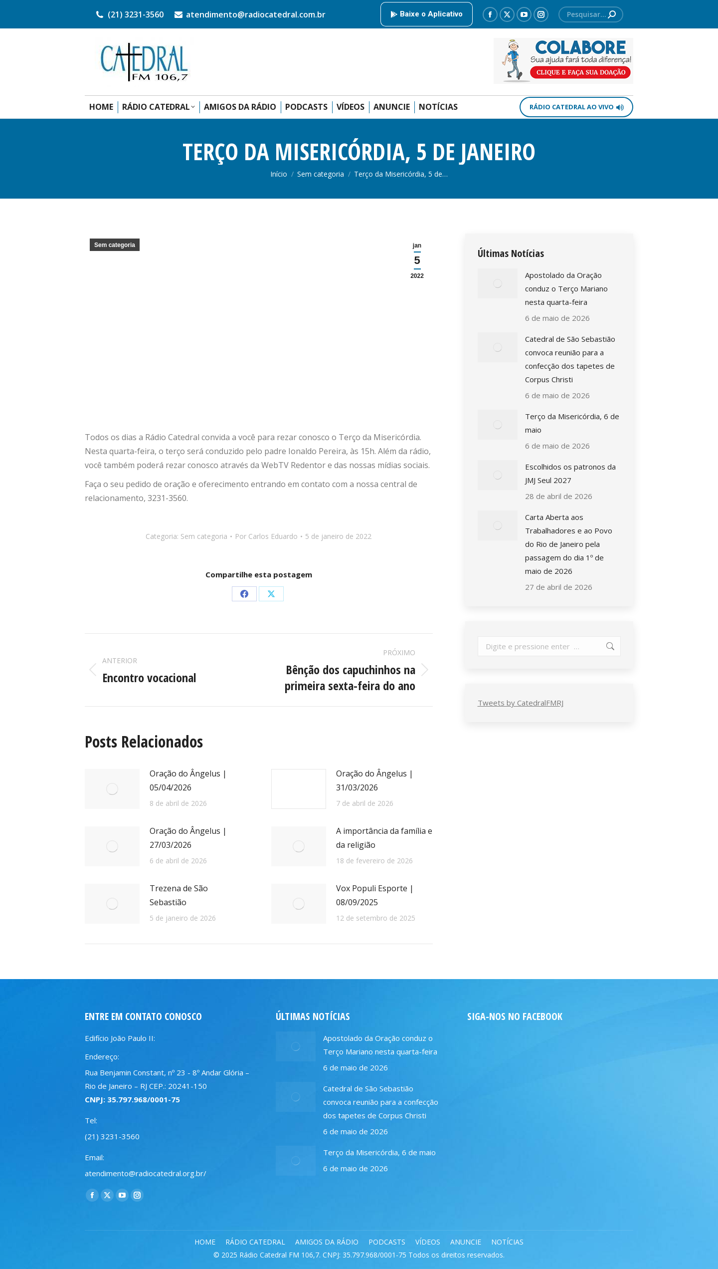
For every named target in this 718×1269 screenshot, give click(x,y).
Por (266, 536)
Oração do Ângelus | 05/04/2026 (188, 780)
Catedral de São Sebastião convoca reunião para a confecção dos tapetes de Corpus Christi (570, 359)
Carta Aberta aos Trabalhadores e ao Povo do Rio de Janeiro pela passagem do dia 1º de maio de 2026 (568, 544)
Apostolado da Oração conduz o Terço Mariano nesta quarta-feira (566, 288)
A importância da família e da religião (384, 837)
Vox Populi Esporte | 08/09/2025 (375, 895)
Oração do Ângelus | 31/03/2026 (374, 780)
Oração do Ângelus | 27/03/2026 (188, 837)
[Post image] (112, 789)
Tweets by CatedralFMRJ (520, 703)
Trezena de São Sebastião (179, 895)
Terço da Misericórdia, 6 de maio (572, 423)
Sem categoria (114, 245)
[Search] (590, 14)
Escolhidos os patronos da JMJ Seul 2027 (570, 473)
